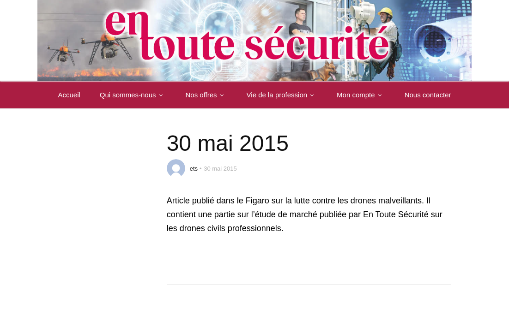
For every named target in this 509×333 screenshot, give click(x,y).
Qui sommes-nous (133, 95)
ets (194, 168)
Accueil (69, 95)
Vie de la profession (282, 95)
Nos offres (206, 95)
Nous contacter (428, 95)
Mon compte (361, 95)
